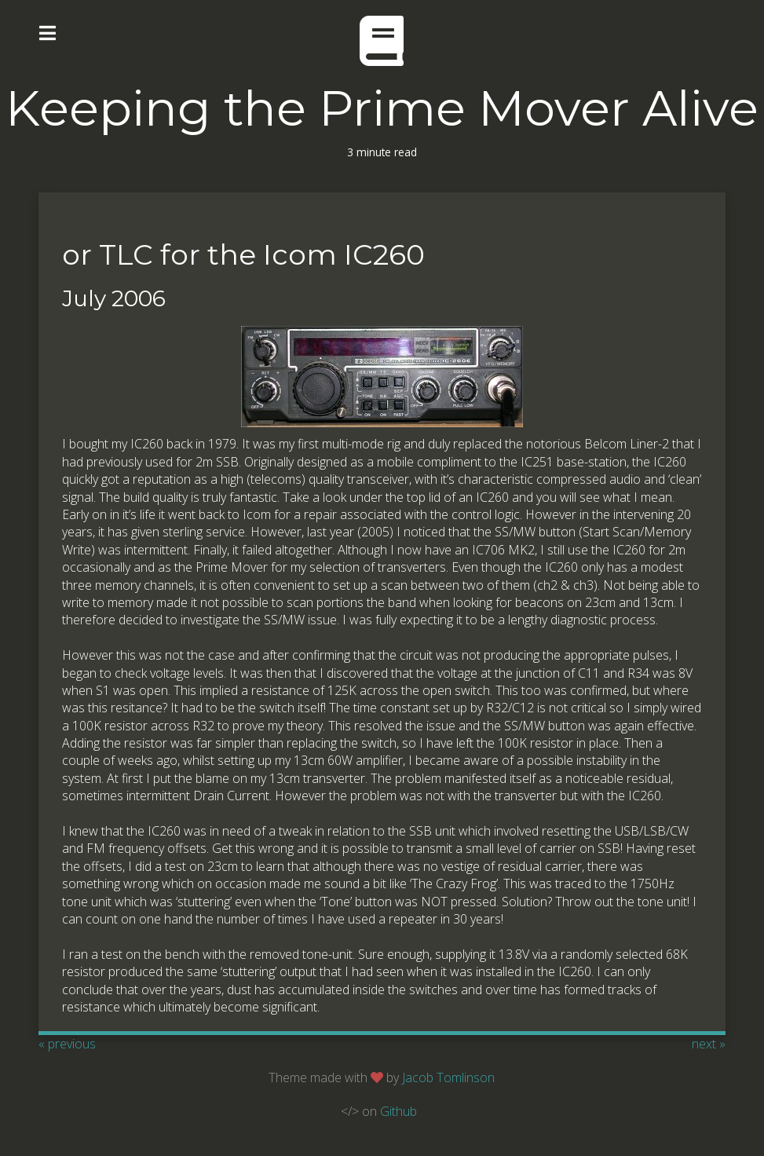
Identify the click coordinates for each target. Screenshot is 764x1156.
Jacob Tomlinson (448, 1077)
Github (398, 1111)
